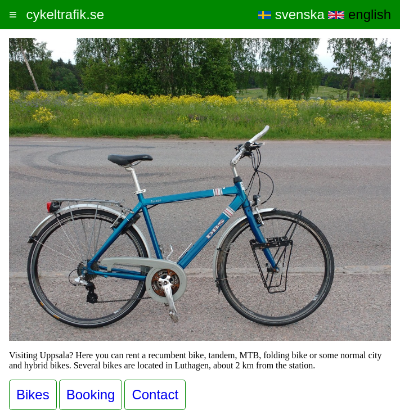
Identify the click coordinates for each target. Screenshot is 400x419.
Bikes (33, 394)
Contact (155, 394)
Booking (90, 394)
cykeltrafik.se (65, 14)
